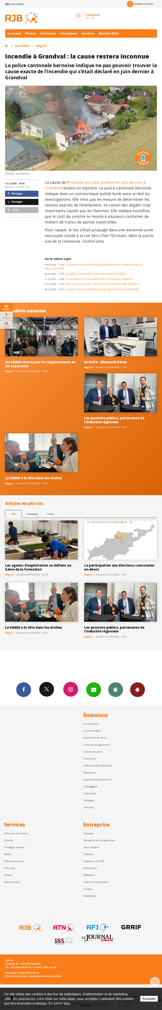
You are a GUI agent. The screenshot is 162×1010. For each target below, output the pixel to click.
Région (41, 46)
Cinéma (8, 840)
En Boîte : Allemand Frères (105, 362)
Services (88, 33)
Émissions (48, 33)
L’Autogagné (90, 786)
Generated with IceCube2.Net (45, 976)
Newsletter (90, 895)
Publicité (88, 854)
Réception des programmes (99, 840)
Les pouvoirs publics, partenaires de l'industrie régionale (114, 420)
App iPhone (115, 689)
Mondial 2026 (108, 33)
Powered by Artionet (16, 976)
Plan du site (50, 967)
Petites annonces (14, 861)
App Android (137, 689)
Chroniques (68, 33)
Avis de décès (12, 882)
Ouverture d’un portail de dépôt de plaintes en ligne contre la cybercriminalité (93, 266)
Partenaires (90, 868)
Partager (15, 193)
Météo (8, 854)
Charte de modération (96, 882)
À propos (89, 833)
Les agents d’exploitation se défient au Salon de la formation (38, 567)
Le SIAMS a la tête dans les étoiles (33, 478)
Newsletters (93, 689)
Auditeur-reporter (140, 4)
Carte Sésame (91, 847)
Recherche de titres (95, 737)
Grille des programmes (97, 744)
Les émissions (91, 723)
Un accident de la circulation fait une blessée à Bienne (89, 279)
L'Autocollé (90, 793)
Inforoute (9, 868)
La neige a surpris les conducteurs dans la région (85, 273)
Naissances (90, 772)
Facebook (23, 689)
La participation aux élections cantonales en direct (119, 567)
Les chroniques (92, 730)
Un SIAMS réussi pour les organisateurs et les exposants (40, 364)
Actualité (22, 46)
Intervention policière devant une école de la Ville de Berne (92, 284)
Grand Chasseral (93, 751)
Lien (13, 210)
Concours (89, 807)
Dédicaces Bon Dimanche (98, 765)
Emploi (8, 875)
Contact (88, 889)
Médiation (89, 875)
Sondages (89, 800)
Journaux (14, 33)
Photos (30, 33)
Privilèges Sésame (14, 847)
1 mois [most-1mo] (50, 513)
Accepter (149, 999)
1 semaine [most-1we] (32, 513)
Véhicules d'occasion (16, 833)
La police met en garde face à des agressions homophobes (92, 289)
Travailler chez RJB (94, 861)
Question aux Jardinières (97, 779)
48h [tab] (14, 513)
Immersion (90, 758)
